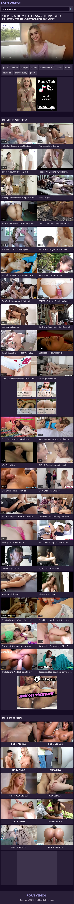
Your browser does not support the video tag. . (37, 43)
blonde (15, 67)
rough (68, 67)
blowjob (24, 67)
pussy (32, 72)
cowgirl (59, 67)
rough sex (7, 72)
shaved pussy (21, 72)
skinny (34, 67)
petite (5, 67)
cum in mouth (46, 67)
